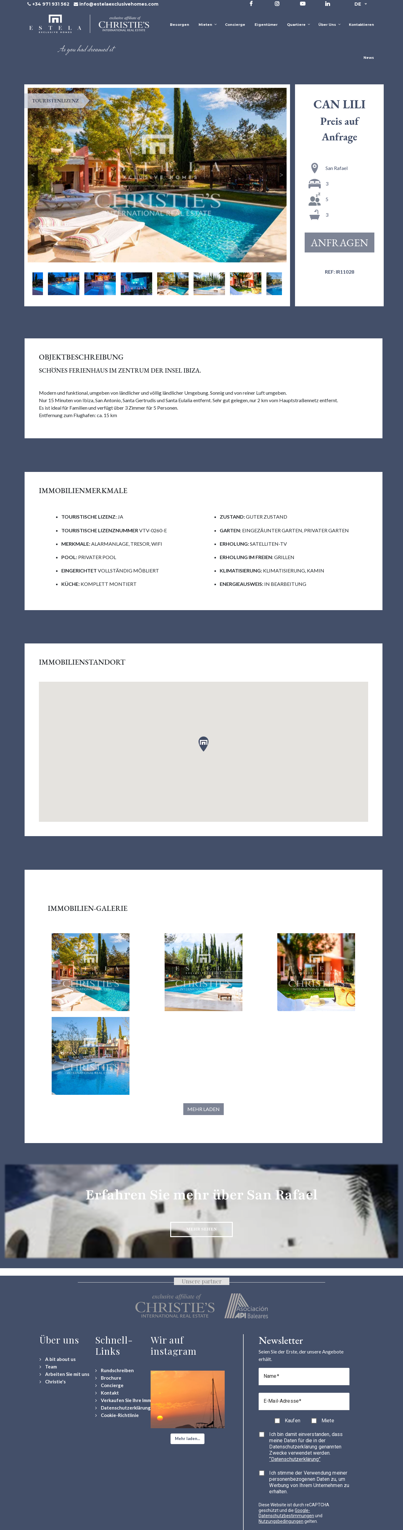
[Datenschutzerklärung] (123, 1407)
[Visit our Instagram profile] (277, 3)
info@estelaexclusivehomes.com (118, 4)
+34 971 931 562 (50, 4)
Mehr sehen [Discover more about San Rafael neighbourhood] (201, 1229)
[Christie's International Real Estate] (53, 1381)
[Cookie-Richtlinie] (117, 1415)
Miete (327, 1421)
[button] (187, 1438)
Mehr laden (203, 1109)
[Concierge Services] (109, 1385)
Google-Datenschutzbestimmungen (286, 1513)
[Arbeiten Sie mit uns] (64, 1374)
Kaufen (292, 1421)
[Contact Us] (107, 1392)
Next (281, 175)
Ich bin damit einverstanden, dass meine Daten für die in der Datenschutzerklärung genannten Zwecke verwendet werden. (306, 1446)
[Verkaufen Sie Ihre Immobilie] (129, 1400)
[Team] (48, 1366)
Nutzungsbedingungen (281, 1521)
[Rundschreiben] (114, 1370)
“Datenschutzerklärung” (294, 1459)
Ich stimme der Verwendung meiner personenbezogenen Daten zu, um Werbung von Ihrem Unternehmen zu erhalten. (309, 1482)
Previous (33, 175)
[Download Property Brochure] (108, 1378)
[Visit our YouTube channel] (302, 3)
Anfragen (339, 242)
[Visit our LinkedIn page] (327, 3)
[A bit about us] (58, 1359)
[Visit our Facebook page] (251, 3)
